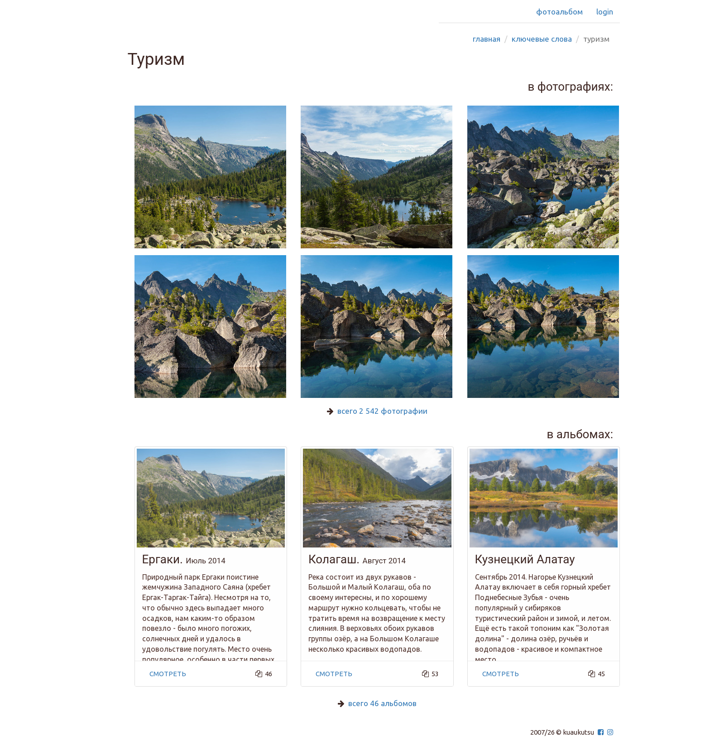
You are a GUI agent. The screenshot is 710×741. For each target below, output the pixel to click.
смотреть (167, 674)
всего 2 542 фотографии (382, 411)
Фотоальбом (559, 11)
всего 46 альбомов (382, 703)
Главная (486, 38)
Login (604, 11)
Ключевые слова (542, 38)
